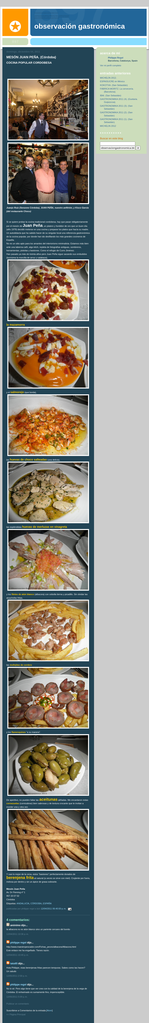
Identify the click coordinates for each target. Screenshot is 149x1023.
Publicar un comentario (17, 1004)
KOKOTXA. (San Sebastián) (114, 85)
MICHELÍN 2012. (108, 78)
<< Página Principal (15, 1014)
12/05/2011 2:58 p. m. (16, 976)
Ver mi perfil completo (110, 65)
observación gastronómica (79, 26)
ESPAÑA (47, 903)
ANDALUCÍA (23, 903)
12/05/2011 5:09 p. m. (16, 997)
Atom (49, 1010)
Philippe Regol (18, 942)
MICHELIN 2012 (108, 126)
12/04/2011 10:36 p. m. (17, 934)
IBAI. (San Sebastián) (110, 95)
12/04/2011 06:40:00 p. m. (54, 908)
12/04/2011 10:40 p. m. (17, 955)
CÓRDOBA (36, 903)
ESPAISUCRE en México (112, 81)
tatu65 (13, 963)
